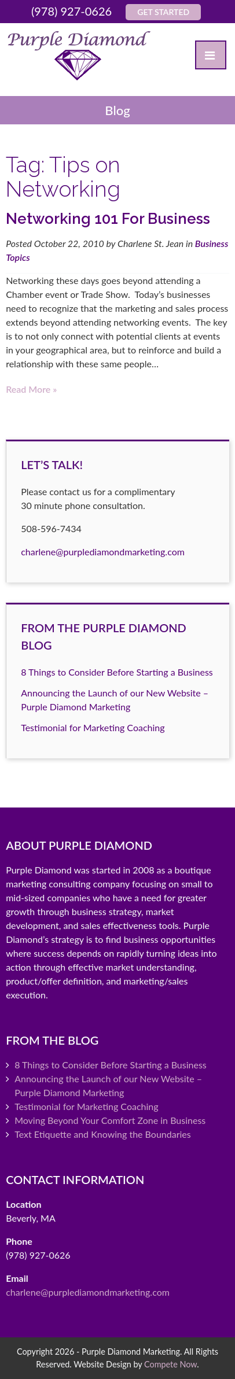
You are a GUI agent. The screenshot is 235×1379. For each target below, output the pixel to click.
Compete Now (170, 1364)
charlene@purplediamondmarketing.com (103, 551)
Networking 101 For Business (108, 218)
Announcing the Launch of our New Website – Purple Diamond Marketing (108, 1085)
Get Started (163, 12)
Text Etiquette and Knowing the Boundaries (102, 1134)
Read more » (31, 389)
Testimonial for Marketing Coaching (92, 727)
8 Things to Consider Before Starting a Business (117, 671)
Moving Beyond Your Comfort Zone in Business (109, 1120)
